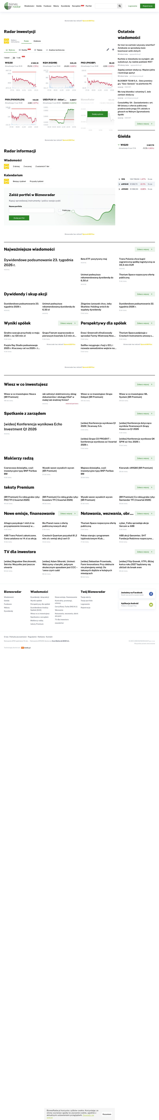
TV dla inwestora (62, 882)
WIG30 (9, 62)
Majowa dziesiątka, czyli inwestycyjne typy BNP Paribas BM (97, 652)
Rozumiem (107, 1114)
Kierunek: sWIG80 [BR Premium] (136, 649)
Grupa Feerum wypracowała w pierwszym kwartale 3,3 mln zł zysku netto (58, 416)
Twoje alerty (86, 860)
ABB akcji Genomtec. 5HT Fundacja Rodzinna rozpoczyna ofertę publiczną (135, 781)
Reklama (41, 900)
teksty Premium (36, 887)
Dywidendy (65, 6)
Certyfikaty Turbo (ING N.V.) (66, 870)
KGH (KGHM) (50, 62)
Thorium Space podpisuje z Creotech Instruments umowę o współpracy (135, 416)
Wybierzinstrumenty (15, 41)
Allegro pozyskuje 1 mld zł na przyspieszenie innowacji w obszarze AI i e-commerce (19, 748)
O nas (6, 900)
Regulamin (32, 900)
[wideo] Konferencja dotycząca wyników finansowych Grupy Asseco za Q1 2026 (135, 567)
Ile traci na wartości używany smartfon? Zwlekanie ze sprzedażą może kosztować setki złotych (136, 48)
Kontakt (49, 900)
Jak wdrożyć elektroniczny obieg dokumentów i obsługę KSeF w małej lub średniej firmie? (59, 518)
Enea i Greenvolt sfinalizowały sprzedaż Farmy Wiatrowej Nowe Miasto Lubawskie (98, 416)
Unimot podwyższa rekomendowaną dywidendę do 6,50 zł (97, 318)
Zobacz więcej (144, 124)
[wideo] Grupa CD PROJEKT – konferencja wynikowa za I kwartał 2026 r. (99, 603)
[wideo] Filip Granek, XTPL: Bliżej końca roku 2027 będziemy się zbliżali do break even (136, 827)
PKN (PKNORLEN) (14, 99)
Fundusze (47, 6)
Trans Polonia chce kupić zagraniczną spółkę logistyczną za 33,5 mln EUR (137, 282)
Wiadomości (29, 6)
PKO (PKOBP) (88, 62)
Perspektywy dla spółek (40, 867)
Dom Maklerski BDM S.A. (60, 904)
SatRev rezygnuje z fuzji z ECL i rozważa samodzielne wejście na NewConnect (98, 449)
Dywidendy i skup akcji (39, 860)
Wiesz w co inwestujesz (39, 876)
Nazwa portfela (31, 209)
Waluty (56, 6)
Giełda (39, 6)
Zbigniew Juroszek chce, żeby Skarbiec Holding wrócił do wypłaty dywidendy (96, 367)
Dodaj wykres (97, 114)
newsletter (59, 886)
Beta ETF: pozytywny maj (94, 279)
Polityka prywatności (18, 900)
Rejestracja (147, 6)
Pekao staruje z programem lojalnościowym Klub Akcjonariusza (95, 781)
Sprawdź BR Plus (88, 21)
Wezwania (59, 873)
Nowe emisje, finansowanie (66, 860)
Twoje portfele (87, 864)
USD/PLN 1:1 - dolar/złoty (56, 99)
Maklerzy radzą (36, 883)
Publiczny (64, 210)
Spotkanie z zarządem (39, 880)
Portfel (89, 6)
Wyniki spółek (36, 864)
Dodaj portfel (19, 218)
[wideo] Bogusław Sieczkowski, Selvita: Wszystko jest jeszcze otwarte (20, 827)
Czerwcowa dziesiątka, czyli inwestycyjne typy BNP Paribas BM (20, 652)
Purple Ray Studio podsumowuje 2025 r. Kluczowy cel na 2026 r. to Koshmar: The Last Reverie (21, 449)
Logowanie (132, 6)
